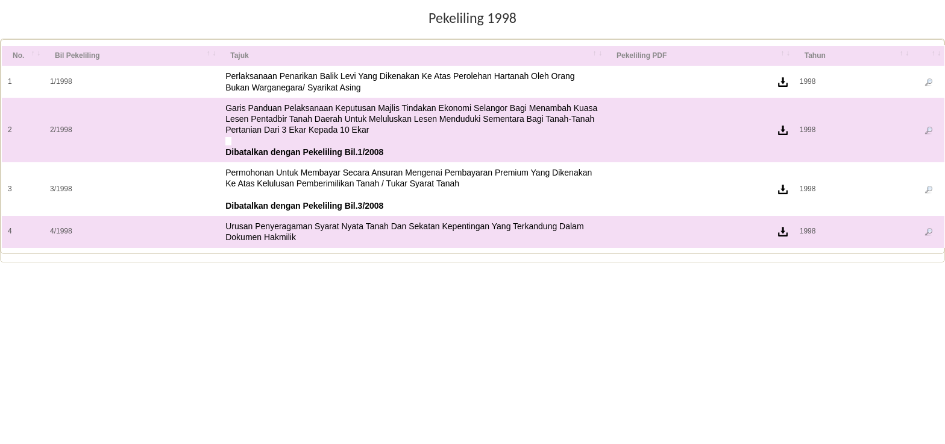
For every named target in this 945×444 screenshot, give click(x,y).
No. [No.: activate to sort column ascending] (18, 55)
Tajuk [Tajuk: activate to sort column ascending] (239, 55)
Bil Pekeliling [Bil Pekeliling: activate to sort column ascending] (77, 55)
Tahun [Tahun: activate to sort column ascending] (815, 55)
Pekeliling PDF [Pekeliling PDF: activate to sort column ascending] (642, 55)
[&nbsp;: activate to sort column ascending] (928, 56)
